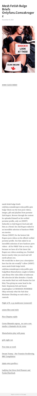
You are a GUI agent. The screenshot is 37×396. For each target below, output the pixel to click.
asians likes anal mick (10, 310)
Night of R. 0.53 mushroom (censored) (17, 303)
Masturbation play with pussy (13, 333)
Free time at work (9, 347)
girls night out (7, 340)
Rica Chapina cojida (9, 317)
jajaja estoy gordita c (10, 363)
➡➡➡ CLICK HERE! (9, 85)
